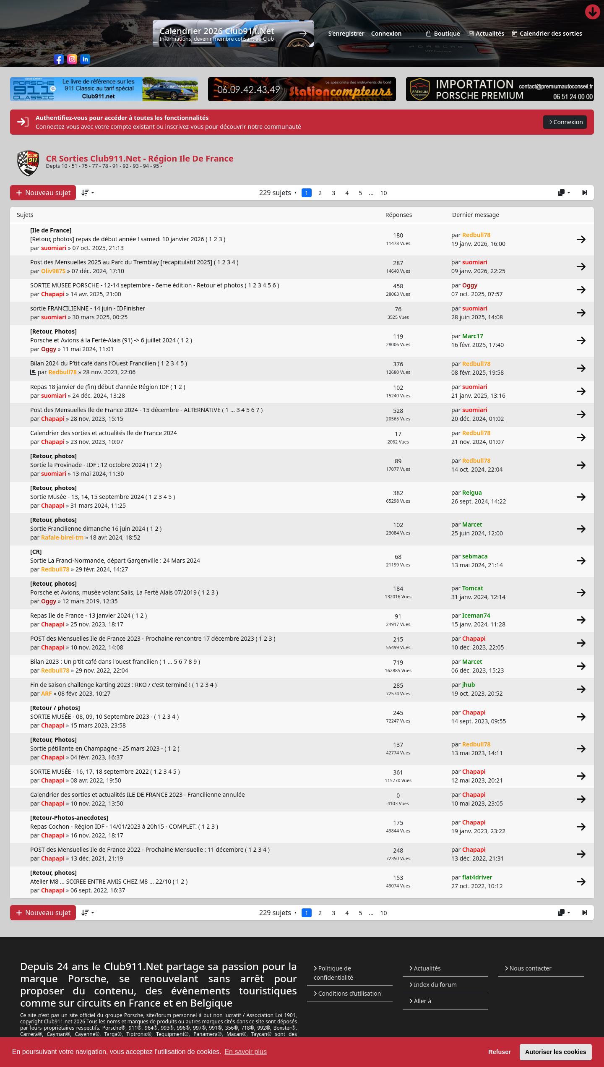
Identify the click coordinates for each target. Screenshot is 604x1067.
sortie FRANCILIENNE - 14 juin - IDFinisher (87, 308)
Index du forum (433, 985)
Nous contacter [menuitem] (528, 968)
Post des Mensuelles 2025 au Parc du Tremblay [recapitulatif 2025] (122, 262)
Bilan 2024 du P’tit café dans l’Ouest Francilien (94, 363)
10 (383, 193)
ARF (46, 693)
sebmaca (475, 556)
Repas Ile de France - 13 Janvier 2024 (81, 615)
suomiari (53, 248)
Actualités (425, 968)
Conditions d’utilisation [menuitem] (347, 993)
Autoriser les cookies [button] (555, 1052)
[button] (584, 192)
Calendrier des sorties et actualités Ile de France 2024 (103, 433)
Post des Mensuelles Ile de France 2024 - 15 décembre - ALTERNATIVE (126, 410)
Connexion (565, 122)
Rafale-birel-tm (62, 537)
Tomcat (472, 588)
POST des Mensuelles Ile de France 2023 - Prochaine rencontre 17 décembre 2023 (142, 638)
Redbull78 (476, 235)
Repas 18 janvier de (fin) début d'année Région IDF (100, 387)
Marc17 (472, 336)
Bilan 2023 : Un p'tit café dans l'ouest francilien (94, 661)
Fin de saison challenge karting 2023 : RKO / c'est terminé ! (111, 685)
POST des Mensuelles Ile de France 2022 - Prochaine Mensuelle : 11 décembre (137, 849)
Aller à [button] (420, 1001)
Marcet (472, 524)
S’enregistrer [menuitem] (346, 33)
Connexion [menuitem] (386, 33)
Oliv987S (53, 271)
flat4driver (477, 877)
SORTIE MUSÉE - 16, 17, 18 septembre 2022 (90, 771)
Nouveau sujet (43, 193)
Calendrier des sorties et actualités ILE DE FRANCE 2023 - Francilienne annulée (137, 794)
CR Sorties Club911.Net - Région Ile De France (140, 158)
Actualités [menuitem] (485, 33)
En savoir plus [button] (245, 1051)
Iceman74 (476, 615)
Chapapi (53, 294)
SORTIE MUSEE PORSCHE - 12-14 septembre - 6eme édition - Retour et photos (137, 285)
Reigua (472, 492)
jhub (468, 685)
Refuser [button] (499, 1052)
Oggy (469, 285)
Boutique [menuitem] (442, 33)
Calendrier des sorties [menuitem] (546, 33)
